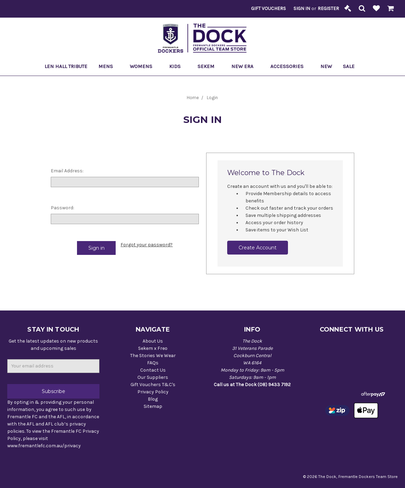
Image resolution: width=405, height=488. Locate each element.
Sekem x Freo (152, 348)
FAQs (152, 363)
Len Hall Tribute (66, 66)
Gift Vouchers (268, 8)
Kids (177, 66)
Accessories (289, 66)
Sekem (208, 66)
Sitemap (153, 406)
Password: (62, 208)
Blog (153, 399)
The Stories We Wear (153, 355)
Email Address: (67, 171)
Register (328, 8)
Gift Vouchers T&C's (153, 384)
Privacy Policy (152, 392)
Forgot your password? (146, 245)
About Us (153, 341)
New (326, 66)
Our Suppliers (152, 377)
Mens (108, 66)
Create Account (258, 248)
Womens (144, 66)
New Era (245, 66)
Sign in (301, 8)
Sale (351, 66)
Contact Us (153, 370)
